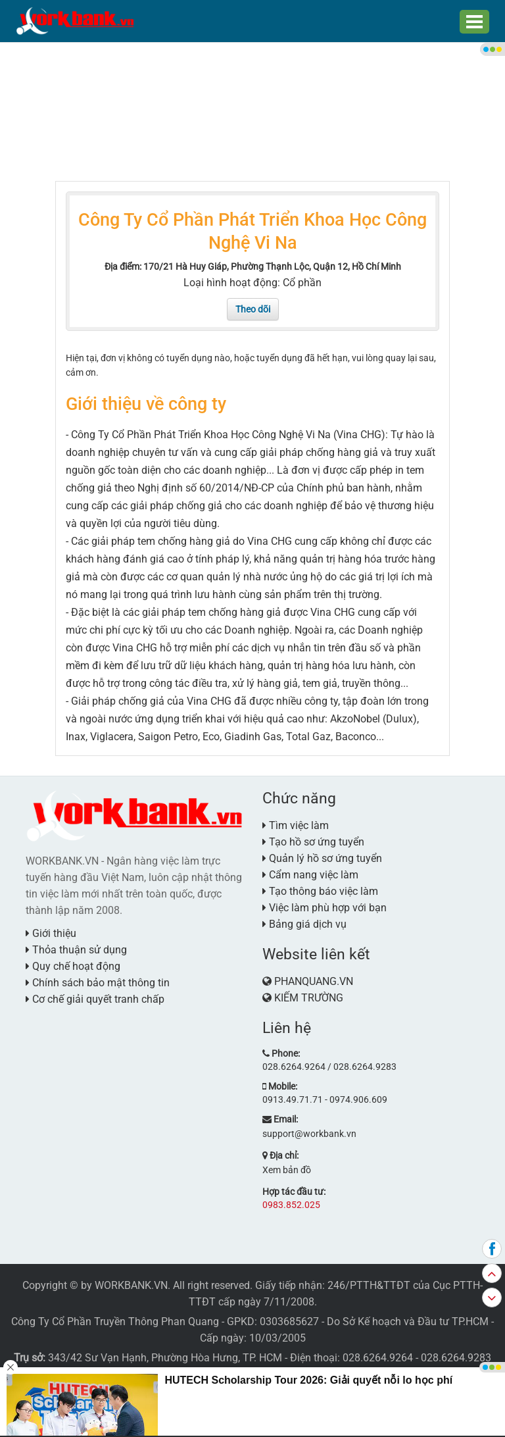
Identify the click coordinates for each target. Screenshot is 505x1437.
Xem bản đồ (286, 1170)
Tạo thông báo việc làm (320, 891)
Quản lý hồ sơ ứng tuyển (322, 858)
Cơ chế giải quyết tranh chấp (95, 999)
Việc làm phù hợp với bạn (324, 907)
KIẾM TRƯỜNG (308, 998)
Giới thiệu (51, 933)
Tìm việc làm (295, 825)
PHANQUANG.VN (313, 981)
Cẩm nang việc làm (310, 875)
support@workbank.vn (309, 1133)
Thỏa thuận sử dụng (76, 950)
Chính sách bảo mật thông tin (98, 982)
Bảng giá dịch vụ (304, 924)
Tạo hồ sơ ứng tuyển (313, 842)
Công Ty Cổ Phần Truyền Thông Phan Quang (115, 1321)
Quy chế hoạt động (73, 966)
